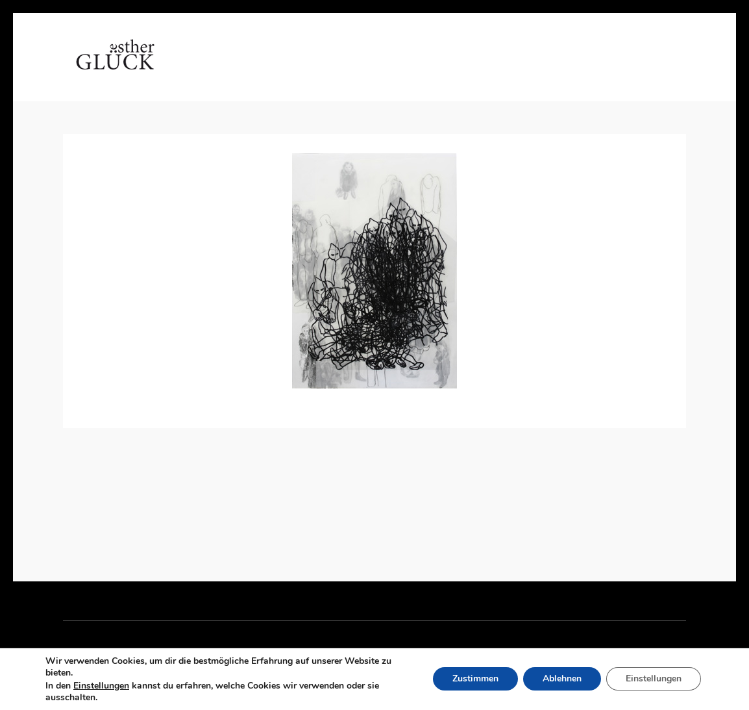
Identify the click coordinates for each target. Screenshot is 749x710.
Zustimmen (475, 679)
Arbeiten (303, 68)
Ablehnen (562, 679)
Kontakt (488, 68)
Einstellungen (101, 686)
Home (197, 68)
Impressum (563, 68)
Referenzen (411, 68)
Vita (245, 68)
